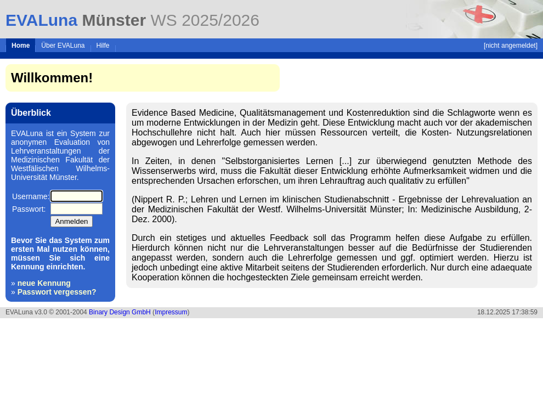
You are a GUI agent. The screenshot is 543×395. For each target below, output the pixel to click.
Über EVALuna (62, 45)
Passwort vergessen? (57, 291)
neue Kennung (44, 283)
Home (21, 45)
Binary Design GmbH (120, 312)
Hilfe (103, 45)
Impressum (171, 312)
